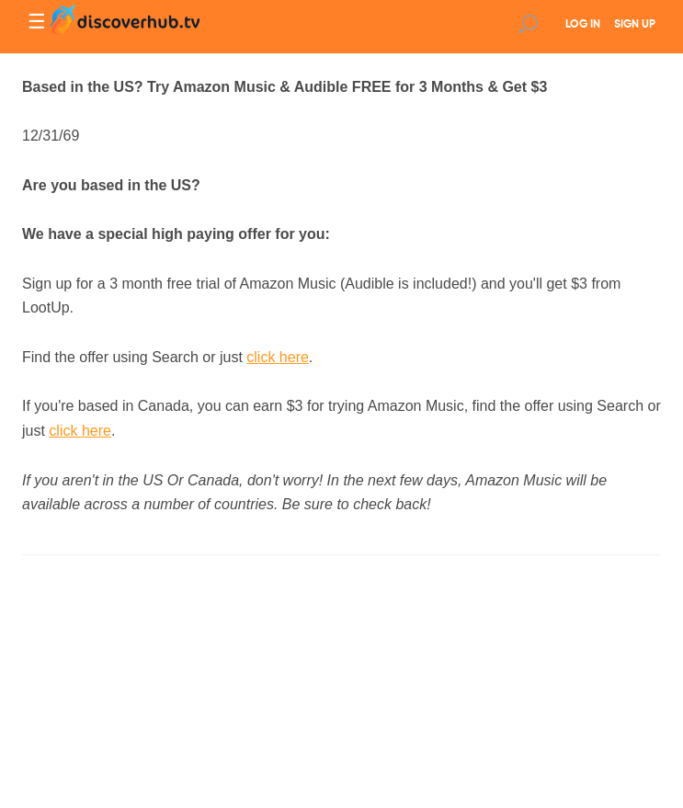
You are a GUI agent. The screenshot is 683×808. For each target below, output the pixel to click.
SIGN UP (634, 24)
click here (277, 357)
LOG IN (582, 24)
